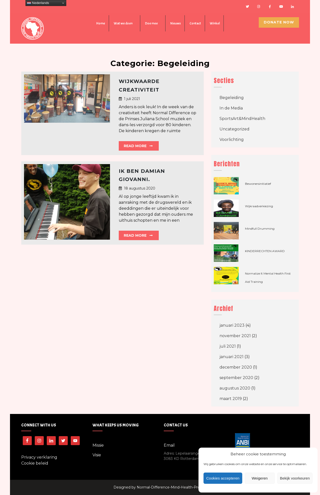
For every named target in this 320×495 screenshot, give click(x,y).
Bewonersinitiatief (258, 184)
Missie (98, 445)
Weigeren (260, 478)
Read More (138, 146)
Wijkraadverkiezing (259, 206)
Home (100, 23)
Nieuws (175, 23)
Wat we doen (123, 23)
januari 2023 (232, 325)
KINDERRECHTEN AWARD (265, 251)
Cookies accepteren (223, 478)
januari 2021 (232, 356)
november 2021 (235, 335)
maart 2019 (231, 398)
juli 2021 (228, 346)
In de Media (231, 108)
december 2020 (236, 367)
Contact (195, 23)
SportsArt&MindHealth (242, 118)
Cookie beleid (34, 463)
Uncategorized (235, 129)
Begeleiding (232, 97)
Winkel (215, 23)
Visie (96, 455)
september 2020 (236, 377)
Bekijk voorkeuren (295, 478)
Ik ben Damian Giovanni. (142, 175)
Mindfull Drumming (259, 228)
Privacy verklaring (39, 457)
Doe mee (151, 23)
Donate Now (279, 22)
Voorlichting (232, 139)
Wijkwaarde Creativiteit (139, 85)
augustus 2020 (235, 388)
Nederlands (38, 3)
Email (169, 445)
